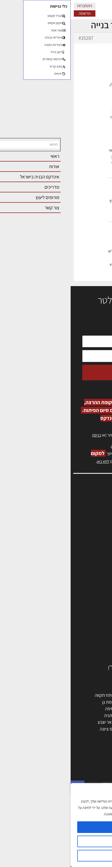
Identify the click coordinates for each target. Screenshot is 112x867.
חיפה (39, 708)
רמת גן (37, 702)
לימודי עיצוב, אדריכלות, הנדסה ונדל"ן (70, 667)
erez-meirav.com (60, 277)
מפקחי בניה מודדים (86, 613)
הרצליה (67, 708)
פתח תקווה (33, 695)
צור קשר (99, 543)
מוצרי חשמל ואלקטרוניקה (81, 647)
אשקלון (67, 729)
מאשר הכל (56, 827)
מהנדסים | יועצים (89, 606)
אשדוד (98, 715)
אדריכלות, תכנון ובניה (87, 503)
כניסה (26, 435)
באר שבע (35, 722)
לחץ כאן (76, 446)
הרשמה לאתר (94, 531)
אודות (101, 549)
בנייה (99, 770)
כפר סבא (66, 715)
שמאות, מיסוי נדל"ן (89, 508)
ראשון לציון (94, 702)
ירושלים (67, 695)
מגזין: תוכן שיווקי (92, 560)
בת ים (99, 729)
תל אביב (96, 695)
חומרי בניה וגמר (90, 633)
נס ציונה (36, 729)
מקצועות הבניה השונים (84, 627)
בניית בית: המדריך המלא (82, 777)
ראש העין (96, 736)
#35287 (15, 38)
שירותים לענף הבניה (86, 654)
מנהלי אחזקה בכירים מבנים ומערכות (74, 520)
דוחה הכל (56, 855)
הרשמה (14, 13)
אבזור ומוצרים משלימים (83, 660)
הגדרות (56, 841)
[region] (56, 825)
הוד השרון (95, 722)
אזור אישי (98, 526)
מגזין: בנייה (96, 554)
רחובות (67, 702)
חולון (99, 708)
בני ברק (67, 722)
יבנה (70, 736)
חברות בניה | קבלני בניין (83, 620)
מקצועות (96, 599)
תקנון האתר (96, 565)
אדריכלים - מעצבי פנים (83, 593)
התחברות (14, 5)
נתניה (38, 715)
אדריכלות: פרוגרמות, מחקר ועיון (76, 763)
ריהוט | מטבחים (90, 640)
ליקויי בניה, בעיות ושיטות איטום (79, 514)
